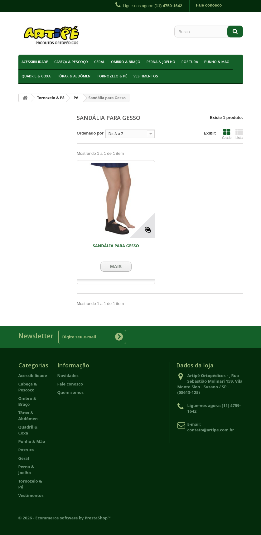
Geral (99, 61)
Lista (239, 134)
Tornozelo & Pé (112, 76)
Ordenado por (90, 133)
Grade (227, 134)
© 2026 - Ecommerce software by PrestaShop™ (64, 518)
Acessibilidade (35, 61)
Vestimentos (145, 76)
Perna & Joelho (161, 61)
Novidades (68, 375)
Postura (189, 61)
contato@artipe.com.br (210, 430)
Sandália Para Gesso (116, 245)
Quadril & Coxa (36, 76)
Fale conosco (209, 5)
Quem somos (70, 392)
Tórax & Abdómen (73, 76)
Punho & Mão (217, 61)
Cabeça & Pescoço (71, 61)
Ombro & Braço (125, 61)
